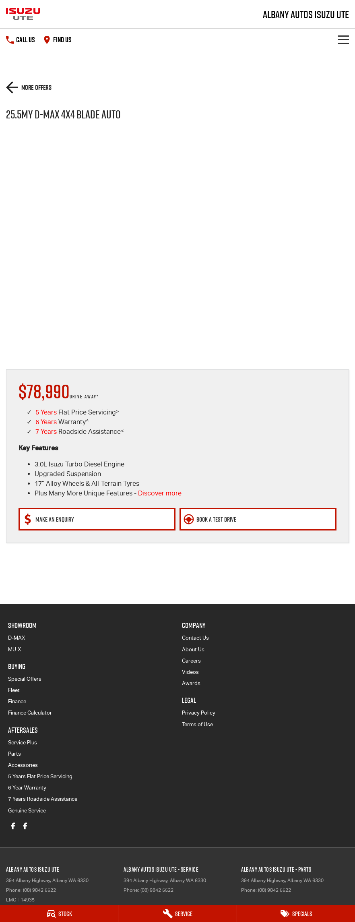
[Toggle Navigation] (343, 40)
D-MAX (16, 638)
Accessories (23, 765)
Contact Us (195, 638)
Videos (190, 672)
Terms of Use (197, 724)
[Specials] (296, 913)
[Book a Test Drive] (258, 519)
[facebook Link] (13, 826)
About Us (193, 649)
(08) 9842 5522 (39, 890)
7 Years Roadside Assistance (42, 799)
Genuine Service (27, 811)
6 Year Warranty (27, 788)
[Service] (177, 913)
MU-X (14, 649)
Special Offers (24, 679)
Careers (191, 661)
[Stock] (59, 913)
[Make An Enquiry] (97, 519)
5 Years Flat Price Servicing (40, 776)
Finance (17, 701)
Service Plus (22, 743)
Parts (14, 754)
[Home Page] (23, 14)
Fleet (14, 690)
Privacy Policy (198, 713)
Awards (191, 683)
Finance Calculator (30, 713)
